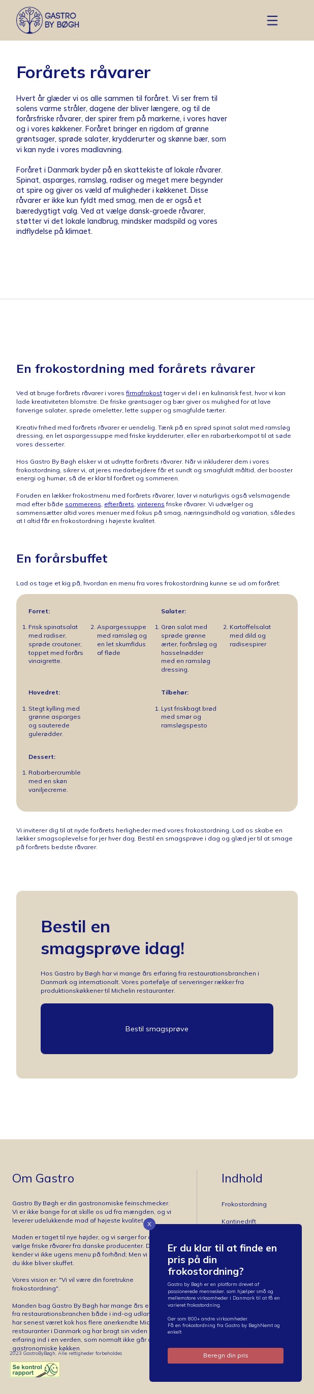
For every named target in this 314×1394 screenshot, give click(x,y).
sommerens (83, 504)
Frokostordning (244, 1204)
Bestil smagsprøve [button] (157, 1028)
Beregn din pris (225, 1355)
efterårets (119, 504)
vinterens (151, 504)
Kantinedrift (239, 1221)
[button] (272, 20)
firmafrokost (144, 393)
